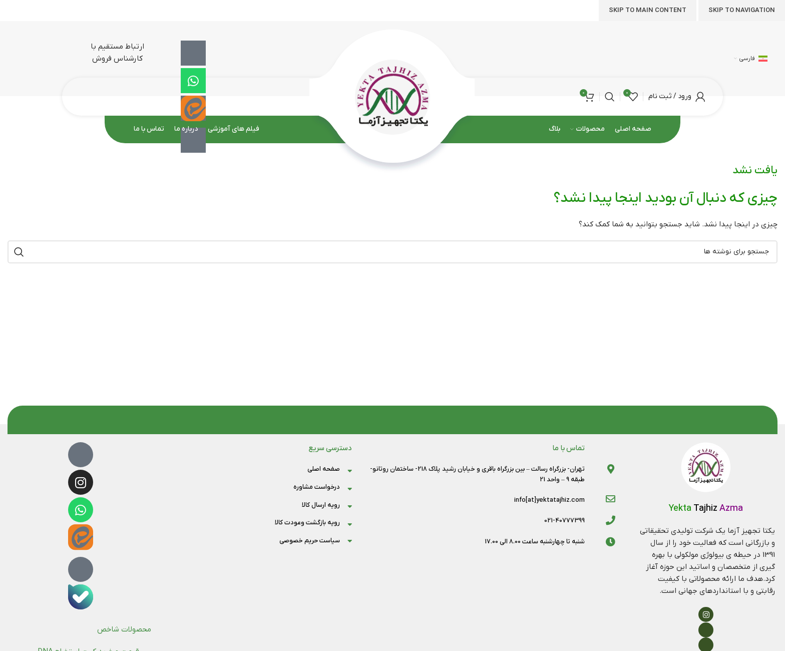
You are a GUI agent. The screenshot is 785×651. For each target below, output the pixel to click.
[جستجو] (610, 97)
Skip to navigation (741, 10)
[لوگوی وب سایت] (393, 96)
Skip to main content (647, 10)
